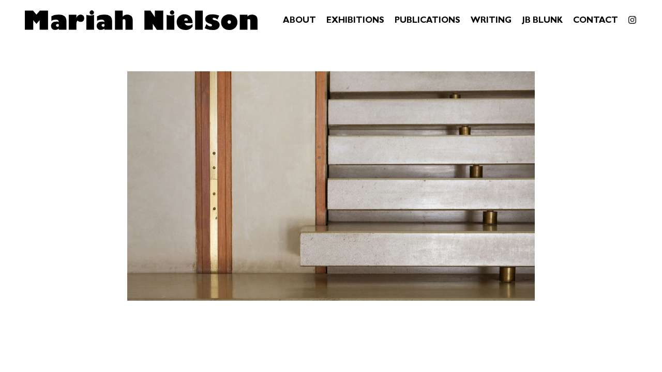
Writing (491, 21)
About (299, 21)
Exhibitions (355, 21)
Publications (427, 21)
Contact (595, 21)
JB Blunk (542, 21)
